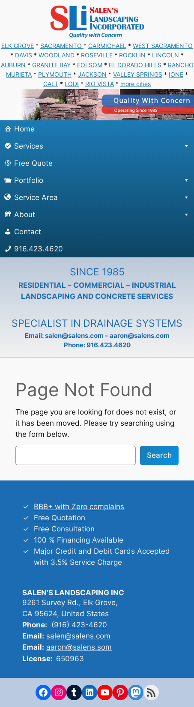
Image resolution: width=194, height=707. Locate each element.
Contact (27, 231)
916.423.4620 (38, 249)
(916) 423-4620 (79, 624)
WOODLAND (57, 55)
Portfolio (102, 180)
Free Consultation (64, 529)
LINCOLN (165, 55)
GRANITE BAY (51, 65)
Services (102, 146)
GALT (50, 83)
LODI (72, 83)
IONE (176, 74)
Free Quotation (59, 517)
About (102, 214)
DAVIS (23, 55)
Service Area (102, 197)
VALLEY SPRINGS (137, 74)
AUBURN (13, 65)
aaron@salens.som (79, 647)
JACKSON (92, 74)
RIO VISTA (99, 83)
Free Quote (33, 163)
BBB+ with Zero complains (79, 506)
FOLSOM (89, 65)
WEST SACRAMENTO (163, 45)
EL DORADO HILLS (135, 65)
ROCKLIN (132, 55)
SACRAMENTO (62, 45)
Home (24, 129)
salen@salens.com (74, 336)
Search (159, 455)
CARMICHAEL (107, 45)
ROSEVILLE (97, 55)
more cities (135, 83)
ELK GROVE (17, 45)
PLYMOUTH (55, 74)
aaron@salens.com (140, 336)
